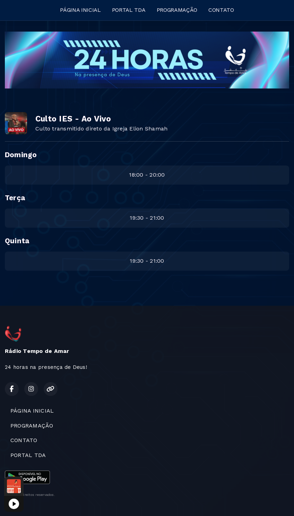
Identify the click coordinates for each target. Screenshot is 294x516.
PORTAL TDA (129, 10)
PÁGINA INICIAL (80, 10)
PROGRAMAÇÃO (177, 10)
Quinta (17, 241)
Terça (15, 198)
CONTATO (221, 10)
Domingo (21, 155)
